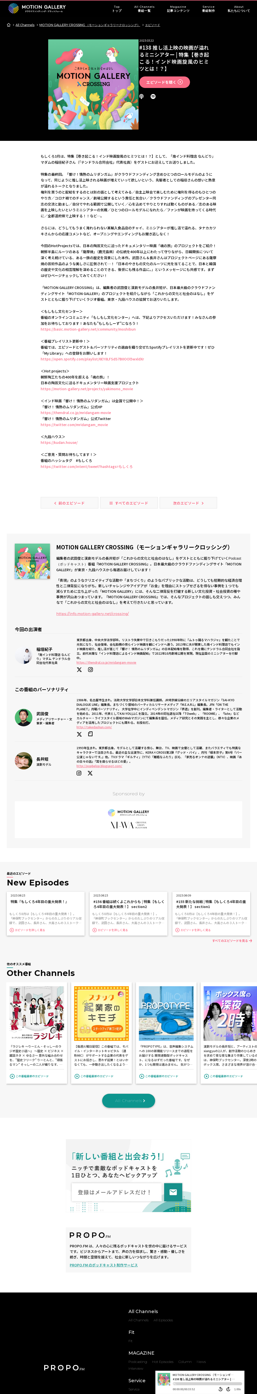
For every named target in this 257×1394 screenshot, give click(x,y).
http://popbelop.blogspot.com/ (99, 723)
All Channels (144, 9)
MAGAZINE (141, 1299)
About (239, 9)
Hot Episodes (162, 1308)
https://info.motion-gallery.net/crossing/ (92, 571)
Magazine (178, 9)
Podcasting (137, 1308)
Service (208, 9)
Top (117, 9)
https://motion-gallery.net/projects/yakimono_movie (87, 345)
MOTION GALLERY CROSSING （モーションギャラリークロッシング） (89, 25)
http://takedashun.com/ (94, 684)
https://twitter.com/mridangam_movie (74, 381)
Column (185, 1308)
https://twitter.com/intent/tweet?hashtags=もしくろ (87, 423)
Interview (135, 1315)
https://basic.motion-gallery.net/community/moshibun (88, 286)
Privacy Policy (155, 1356)
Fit (131, 1278)
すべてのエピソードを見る (228, 887)
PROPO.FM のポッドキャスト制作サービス (104, 1211)
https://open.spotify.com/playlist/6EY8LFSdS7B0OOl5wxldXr (92, 316)
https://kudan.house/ (59, 399)
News (201, 1308)
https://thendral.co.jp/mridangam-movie (76, 369)
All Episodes (163, 1266)
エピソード (152, 25)
